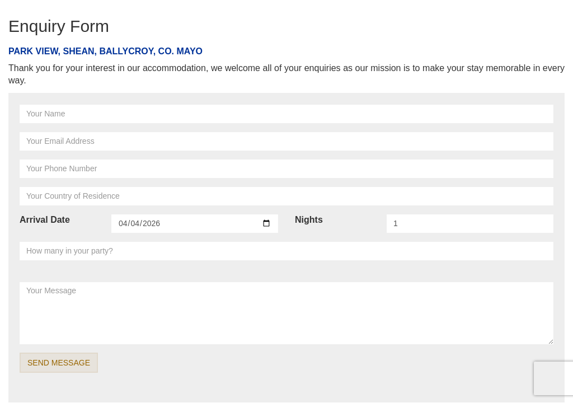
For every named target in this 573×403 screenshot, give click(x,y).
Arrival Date (45, 219)
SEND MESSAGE (58, 362)
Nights (309, 219)
